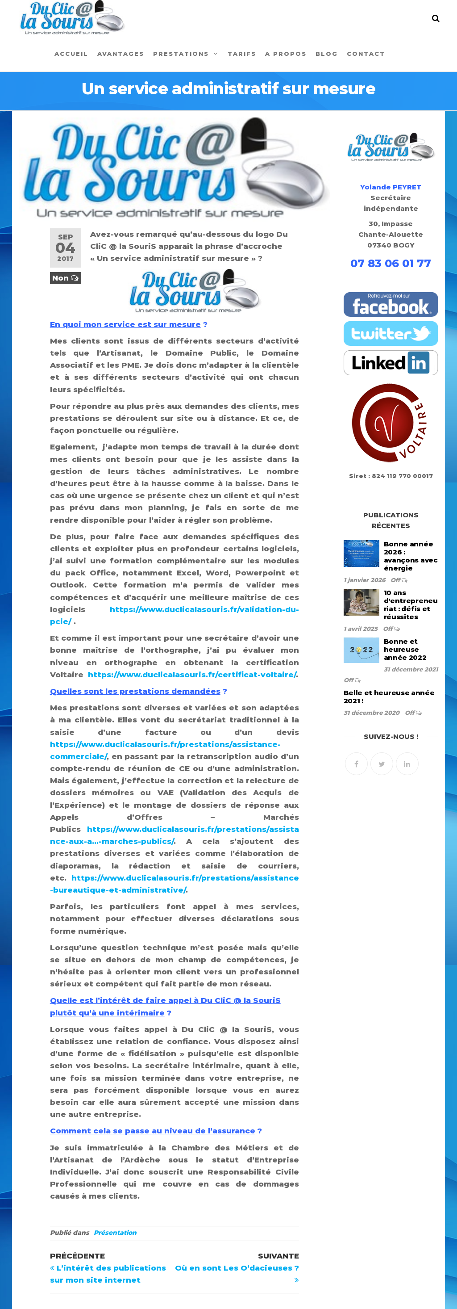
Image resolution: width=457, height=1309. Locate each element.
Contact (366, 53)
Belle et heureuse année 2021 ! (389, 696)
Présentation (115, 1233)
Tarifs (242, 53)
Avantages (120, 53)
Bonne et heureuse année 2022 (405, 649)
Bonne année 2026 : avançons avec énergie (411, 556)
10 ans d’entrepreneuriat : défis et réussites (411, 604)
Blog (327, 53)
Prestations (181, 53)
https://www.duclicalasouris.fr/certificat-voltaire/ (192, 674)
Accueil (71, 53)
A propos (286, 53)
